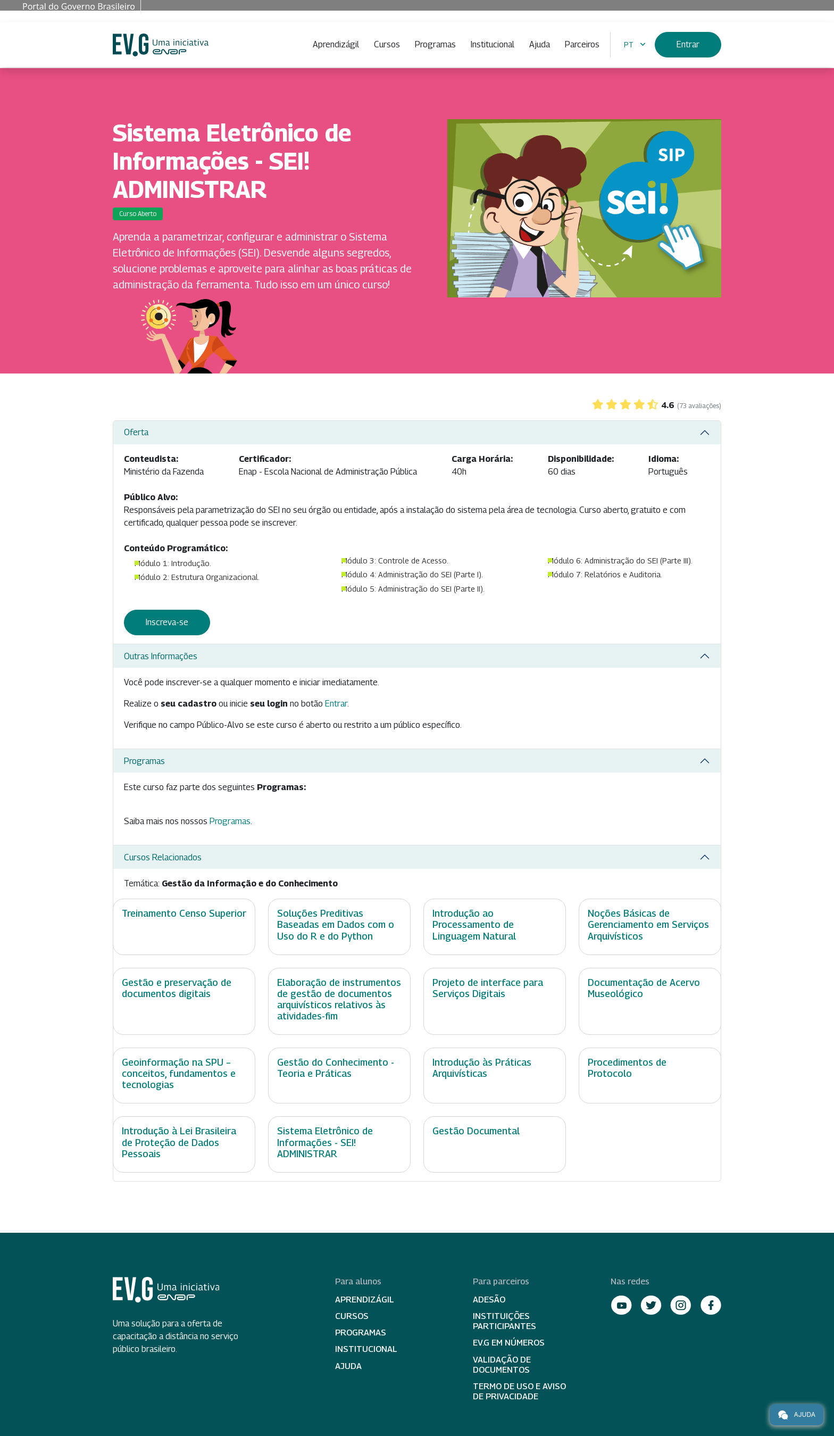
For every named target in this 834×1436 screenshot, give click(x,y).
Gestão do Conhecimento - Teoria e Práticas (335, 1068)
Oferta (136, 432)
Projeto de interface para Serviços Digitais (487, 988)
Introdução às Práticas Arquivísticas (481, 1068)
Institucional (492, 44)
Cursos (387, 44)
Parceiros (582, 44)
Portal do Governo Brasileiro (78, 6)
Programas (435, 44)
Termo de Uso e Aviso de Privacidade (519, 1391)
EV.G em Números (509, 1343)
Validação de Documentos (502, 1365)
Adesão (489, 1299)
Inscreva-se (167, 622)
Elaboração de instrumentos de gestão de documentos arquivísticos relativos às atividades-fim (339, 999)
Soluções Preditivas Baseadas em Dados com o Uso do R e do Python (335, 924)
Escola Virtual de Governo (160, 45)
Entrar (688, 44)
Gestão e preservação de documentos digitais (176, 988)
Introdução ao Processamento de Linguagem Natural (474, 924)
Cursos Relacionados (163, 857)
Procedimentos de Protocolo (627, 1068)
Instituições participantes (504, 1321)
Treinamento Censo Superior (184, 913)
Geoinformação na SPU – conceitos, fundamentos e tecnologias (179, 1073)
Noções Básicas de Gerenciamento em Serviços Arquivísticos (648, 924)
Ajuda (539, 44)
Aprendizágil (336, 44)
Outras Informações (160, 656)
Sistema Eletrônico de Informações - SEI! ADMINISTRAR (325, 1142)
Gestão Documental (476, 1130)
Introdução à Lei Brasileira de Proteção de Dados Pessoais (179, 1142)
